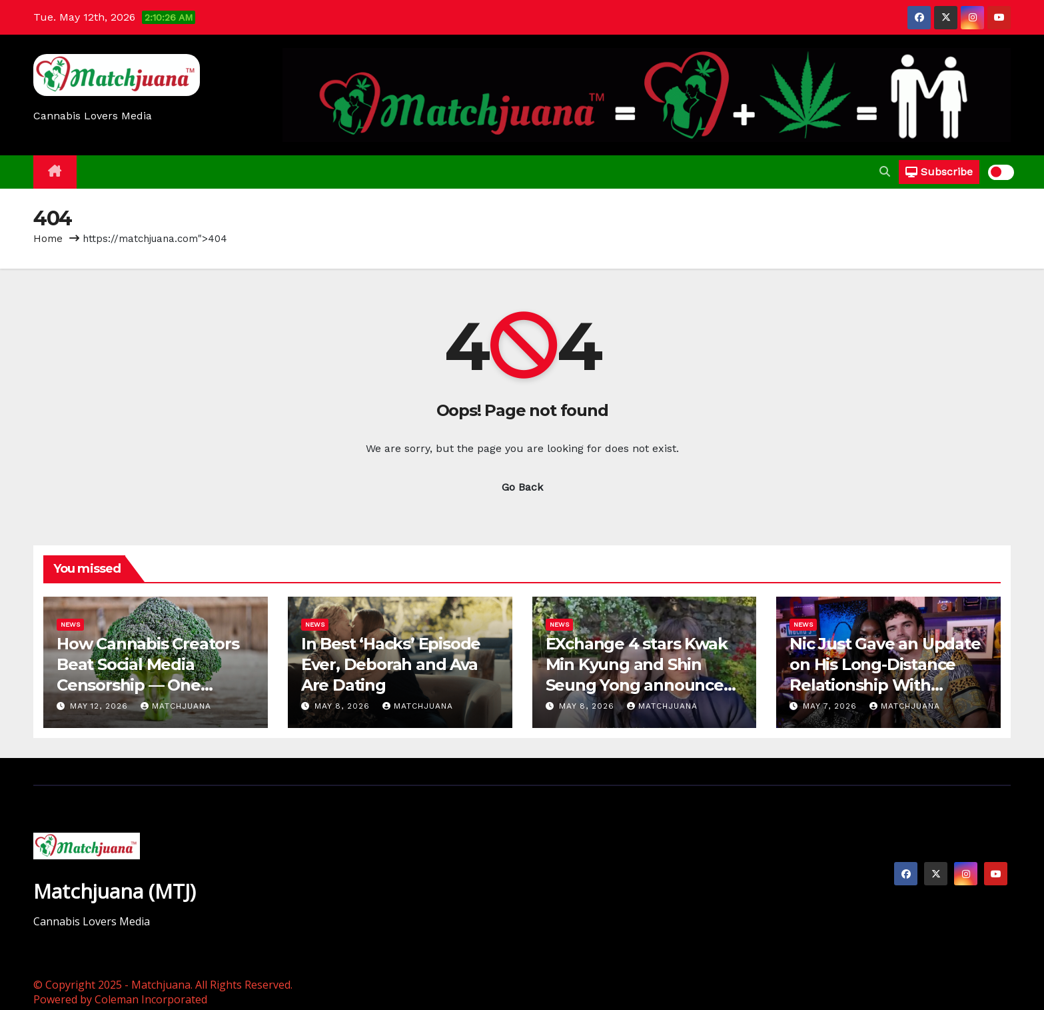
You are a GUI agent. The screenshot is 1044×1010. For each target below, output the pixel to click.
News (70, 624)
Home (48, 239)
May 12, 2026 (100, 706)
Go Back (522, 487)
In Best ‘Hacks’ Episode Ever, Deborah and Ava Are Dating (390, 664)
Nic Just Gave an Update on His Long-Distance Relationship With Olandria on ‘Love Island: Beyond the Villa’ (885, 685)
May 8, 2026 (343, 706)
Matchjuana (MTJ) (114, 891)
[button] (884, 171)
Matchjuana (176, 706)
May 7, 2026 (831, 706)
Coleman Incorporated (151, 999)
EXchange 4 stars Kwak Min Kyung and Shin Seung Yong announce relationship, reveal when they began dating (643, 685)
